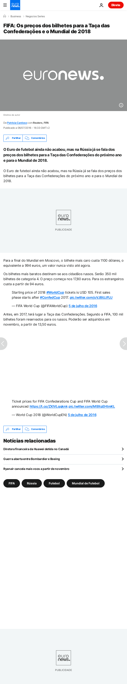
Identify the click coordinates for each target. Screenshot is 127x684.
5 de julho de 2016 (83, 306)
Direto (115, 5)
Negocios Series (35, 16)
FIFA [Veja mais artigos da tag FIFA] (12, 483)
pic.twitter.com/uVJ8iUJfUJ (91, 297)
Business (16, 16)
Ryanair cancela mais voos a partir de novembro (36, 469)
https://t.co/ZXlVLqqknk (49, 406)
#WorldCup (55, 292)
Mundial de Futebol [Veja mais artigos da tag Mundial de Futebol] (85, 483)
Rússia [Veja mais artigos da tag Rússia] (32, 483)
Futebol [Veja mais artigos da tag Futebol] (54, 483)
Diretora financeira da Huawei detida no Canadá (36, 449)
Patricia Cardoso (17, 122)
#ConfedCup (50, 297)
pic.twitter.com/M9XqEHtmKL (92, 406)
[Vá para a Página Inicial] (15, 5)
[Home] (4, 16)
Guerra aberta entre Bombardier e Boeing (31, 459)
